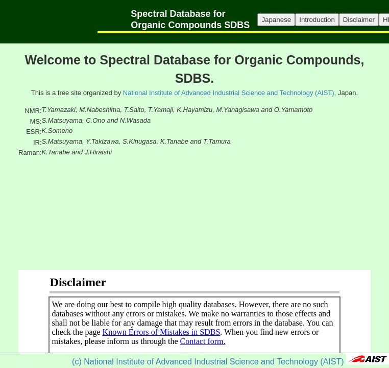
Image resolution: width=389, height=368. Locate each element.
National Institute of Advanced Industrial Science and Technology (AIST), (229, 93)
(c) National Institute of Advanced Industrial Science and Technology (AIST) (208, 361)
